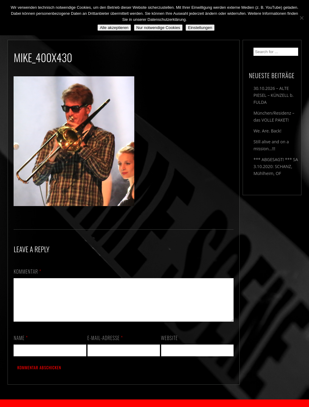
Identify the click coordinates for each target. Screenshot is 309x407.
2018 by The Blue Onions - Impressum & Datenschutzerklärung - (154, 403)
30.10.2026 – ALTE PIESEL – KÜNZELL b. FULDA (273, 95)
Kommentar (27, 271)
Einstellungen (200, 27)
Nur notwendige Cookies (158, 27)
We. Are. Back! (267, 131)
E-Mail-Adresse (105, 345)
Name (21, 345)
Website (169, 345)
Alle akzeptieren (114, 27)
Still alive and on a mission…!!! (271, 145)
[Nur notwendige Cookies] (301, 18)
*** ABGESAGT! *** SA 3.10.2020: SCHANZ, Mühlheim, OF (275, 166)
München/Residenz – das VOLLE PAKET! (274, 116)
